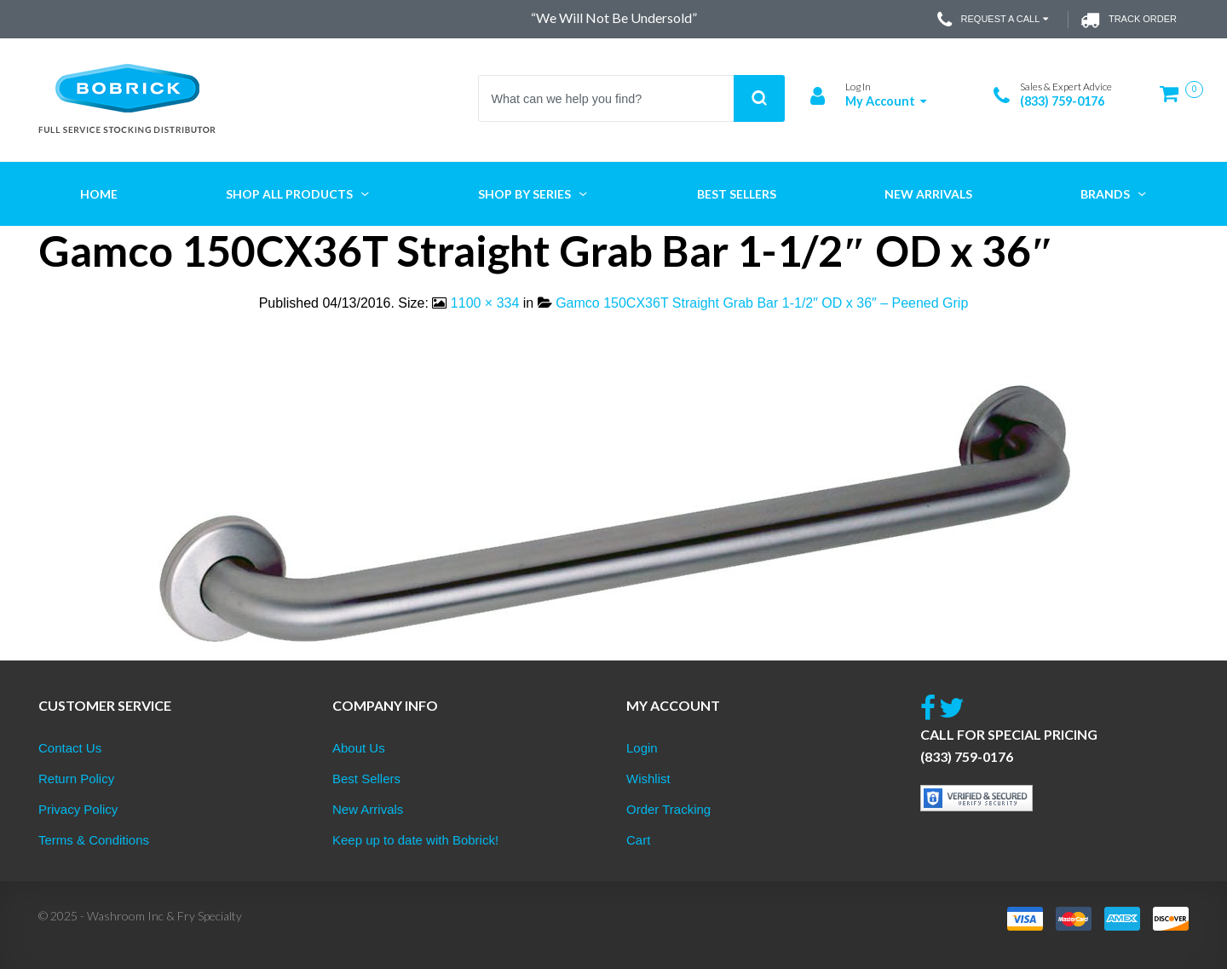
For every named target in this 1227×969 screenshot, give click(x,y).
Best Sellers (366, 778)
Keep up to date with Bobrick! (415, 840)
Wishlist (648, 778)
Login (642, 748)
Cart (638, 840)
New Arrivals (367, 809)
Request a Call (994, 19)
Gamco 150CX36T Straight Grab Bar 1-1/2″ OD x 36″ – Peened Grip (762, 303)
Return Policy (76, 778)
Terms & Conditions (93, 840)
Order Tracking (668, 809)
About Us (358, 748)
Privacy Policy (78, 809)
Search (759, 98)
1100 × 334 (485, 303)
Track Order (1128, 19)
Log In (858, 86)
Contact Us (69, 748)
